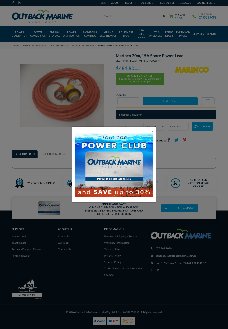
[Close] (152, 131)
